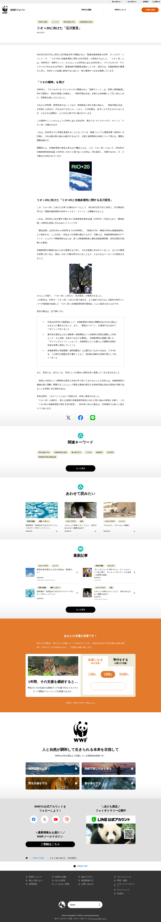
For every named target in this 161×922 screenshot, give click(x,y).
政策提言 (99, 452)
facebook (80, 417)
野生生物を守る (69, 22)
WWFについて (120, 10)
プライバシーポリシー (126, 885)
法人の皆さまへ (132, 1)
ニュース (55, 22)
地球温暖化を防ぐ (53, 770)
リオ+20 (89, 452)
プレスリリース (124, 877)
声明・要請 (122, 880)
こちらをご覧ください (98, 919)
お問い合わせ (87, 884)
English (120, 893)
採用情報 (33, 884)
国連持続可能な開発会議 (47, 457)
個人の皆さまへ (117, 1)
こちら (93, 703)
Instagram (67, 819)
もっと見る (80, 468)
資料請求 (145, 1)
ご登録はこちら (50, 844)
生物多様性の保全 (86, 22)
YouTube (56, 819)
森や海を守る (76, 452)
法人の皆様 (60, 880)
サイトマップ (123, 890)
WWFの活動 (86, 10)
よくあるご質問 (62, 884)
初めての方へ (87, 877)
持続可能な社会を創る (109, 770)
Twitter (68, 417)
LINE (92, 417)
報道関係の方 (87, 880)
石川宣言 (110, 452)
